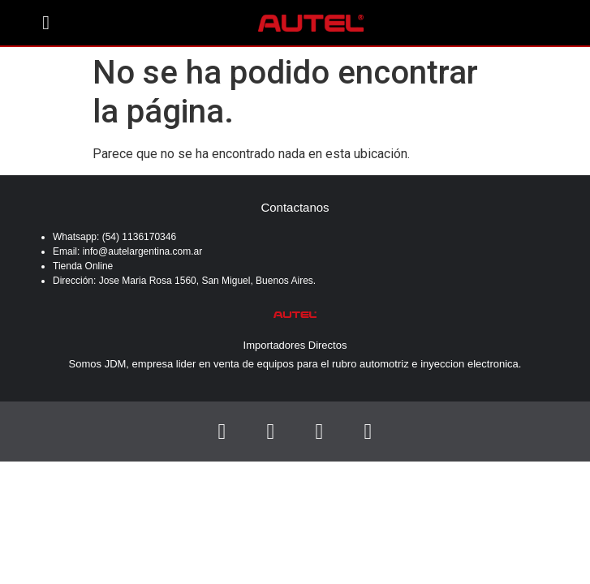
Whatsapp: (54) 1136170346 (116, 237)
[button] (45, 22)
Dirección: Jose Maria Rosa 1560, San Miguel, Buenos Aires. (184, 280)
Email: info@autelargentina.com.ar (127, 251)
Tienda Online (83, 266)
